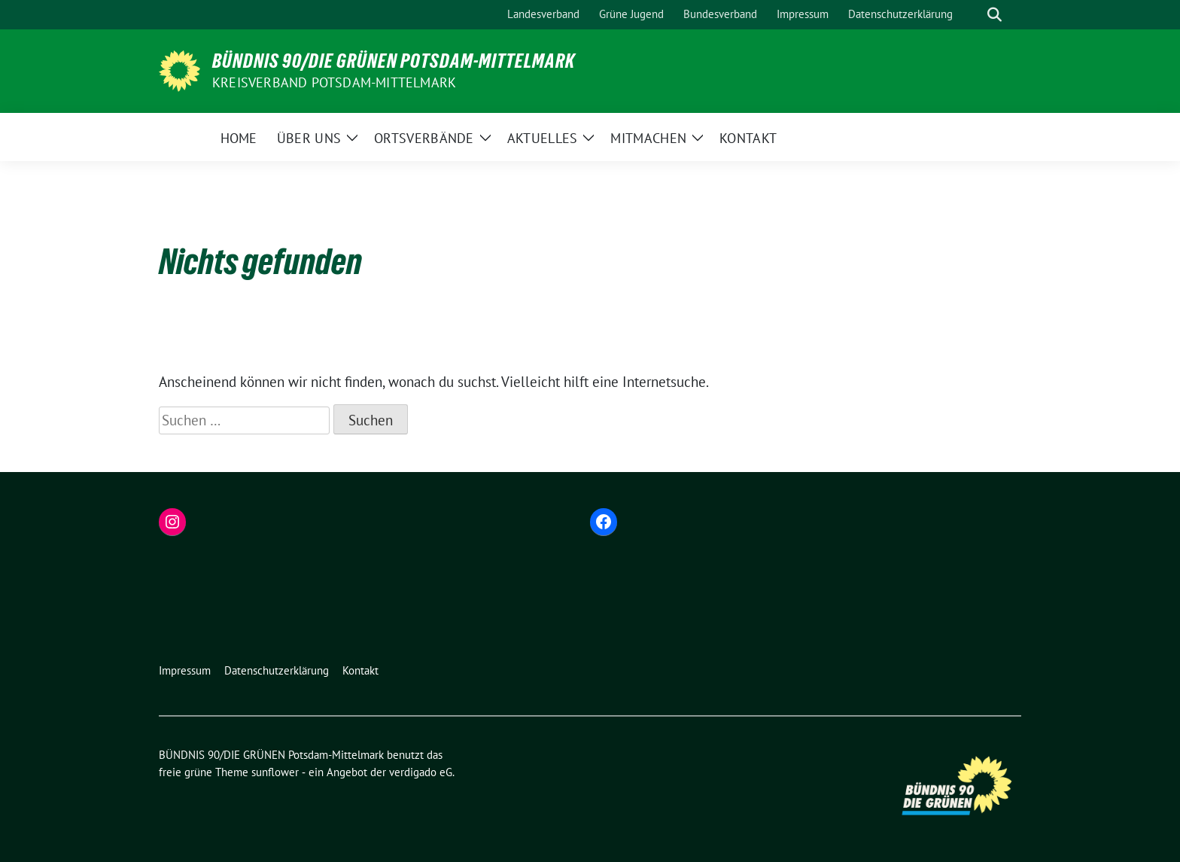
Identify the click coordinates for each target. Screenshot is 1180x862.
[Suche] (973, 14)
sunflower (275, 772)
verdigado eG (420, 772)
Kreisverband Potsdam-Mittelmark (334, 82)
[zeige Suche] (994, 14)
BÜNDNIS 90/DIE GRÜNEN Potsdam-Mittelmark (393, 61)
